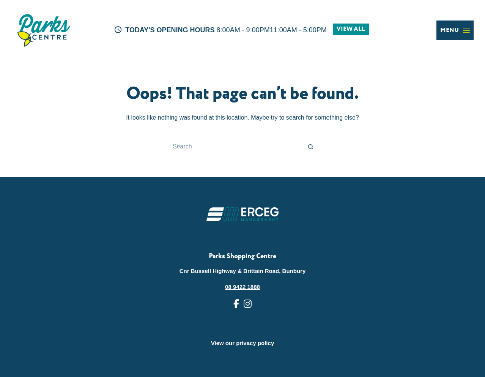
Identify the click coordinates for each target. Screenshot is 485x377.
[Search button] (310, 146)
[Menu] (455, 30)
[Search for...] (235, 146)
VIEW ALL (351, 29)
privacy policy (255, 343)
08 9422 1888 (242, 287)
